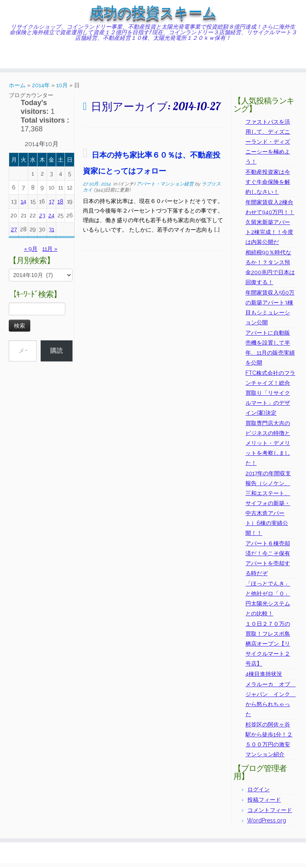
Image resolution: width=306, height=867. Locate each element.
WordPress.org (266, 824)
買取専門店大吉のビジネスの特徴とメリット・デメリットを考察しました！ (267, 447)
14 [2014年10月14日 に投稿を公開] (23, 205)
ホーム (17, 89)
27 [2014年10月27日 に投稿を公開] (14, 233)
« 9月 (30, 253)
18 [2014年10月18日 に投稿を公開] (60, 205)
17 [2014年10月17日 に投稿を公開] (51, 205)
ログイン (258, 793)
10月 (62, 89)
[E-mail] (17, 60)
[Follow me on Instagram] (32, 60)
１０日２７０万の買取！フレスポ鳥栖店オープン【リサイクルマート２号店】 (267, 648)
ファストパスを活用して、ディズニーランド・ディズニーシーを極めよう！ (267, 146)
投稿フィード (264, 804)
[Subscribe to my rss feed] (11, 60)
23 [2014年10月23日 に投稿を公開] (42, 219)
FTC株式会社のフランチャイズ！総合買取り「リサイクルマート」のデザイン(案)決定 (270, 397)
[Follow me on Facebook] (27, 60)
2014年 (41, 89)
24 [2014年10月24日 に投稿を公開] (51, 219)
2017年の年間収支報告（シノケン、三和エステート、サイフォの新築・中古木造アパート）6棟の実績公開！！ (268, 507)
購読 (56, 354)
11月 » (49, 253)
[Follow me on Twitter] (22, 60)
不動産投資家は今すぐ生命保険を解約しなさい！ (267, 186)
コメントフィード (269, 814)
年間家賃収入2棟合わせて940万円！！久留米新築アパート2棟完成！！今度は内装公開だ (269, 226)
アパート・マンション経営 (165, 188)
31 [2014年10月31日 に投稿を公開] (51, 233)
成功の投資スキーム (153, 14)
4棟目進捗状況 (263, 678)
